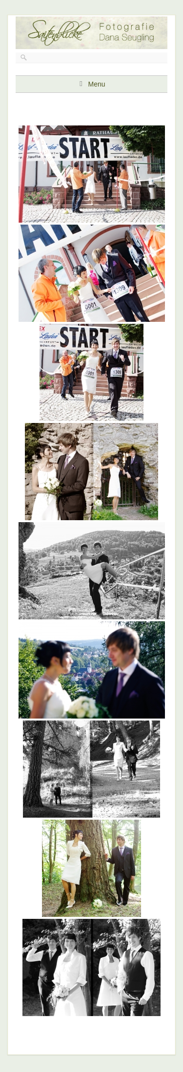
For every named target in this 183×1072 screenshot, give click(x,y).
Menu (96, 84)
